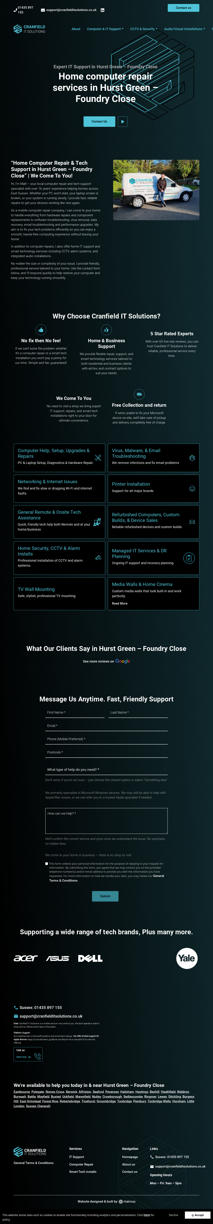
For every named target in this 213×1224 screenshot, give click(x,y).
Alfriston (85, 1092)
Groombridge (106, 1101)
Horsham (179, 1101)
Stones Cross (54, 1092)
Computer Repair (81, 1164)
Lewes (162, 1097)
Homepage (130, 1157)
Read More (119, 603)
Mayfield (43, 1097)
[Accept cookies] (198, 1215)
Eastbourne (22, 1092)
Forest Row (50, 1101)
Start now (24, 1057)
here (147, 1215)
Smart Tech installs (83, 1172)
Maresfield (83, 1097)
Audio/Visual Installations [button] (183, 29)
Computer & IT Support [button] (104, 29)
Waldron (183, 1092)
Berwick (71, 1092)
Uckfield (68, 1097)
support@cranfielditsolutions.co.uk (69, 10)
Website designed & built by (106, 1202)
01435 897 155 (23, 10)
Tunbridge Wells (159, 1101)
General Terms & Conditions (34, 1163)
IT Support (76, 1157)
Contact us (183, 8)
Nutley (96, 1097)
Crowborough (112, 1097)
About (76, 29)
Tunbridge (124, 1101)
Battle (32, 1097)
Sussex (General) (38, 1106)
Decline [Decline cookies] (173, 1215)
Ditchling (174, 1097)
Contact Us (99, 121)
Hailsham (127, 1092)
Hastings (141, 1092)
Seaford (98, 1092)
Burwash (20, 1097)
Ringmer (150, 1097)
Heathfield (168, 1092)
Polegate (37, 1092)
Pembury (139, 1101)
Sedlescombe (133, 1097)
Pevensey (112, 1092)
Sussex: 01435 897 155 (41, 1007)
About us (128, 1164)
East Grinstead (30, 1101)
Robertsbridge (70, 1101)
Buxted (56, 1097)
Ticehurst (88, 1101)
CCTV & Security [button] (142, 29)
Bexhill (154, 1092)
